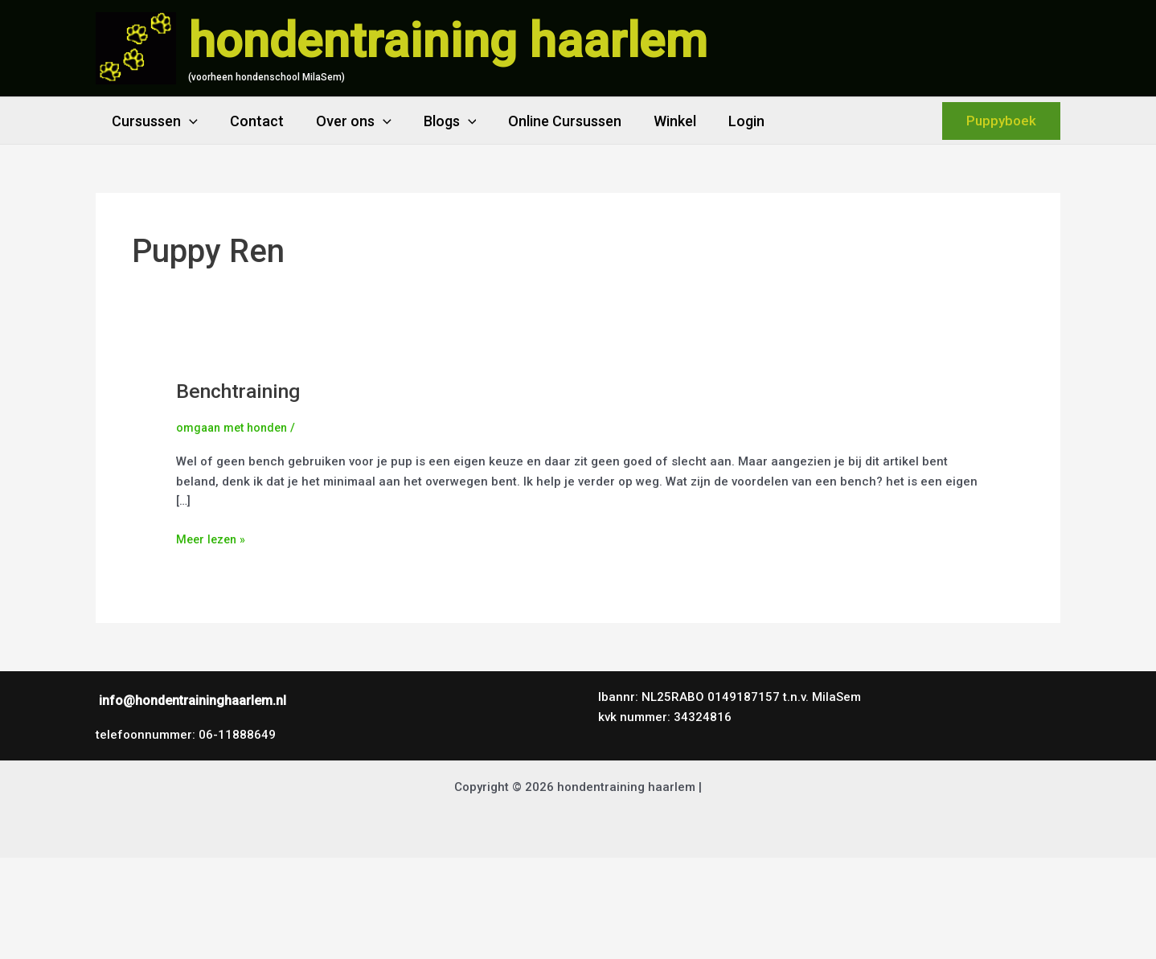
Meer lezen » (212, 538)
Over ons (345, 121)
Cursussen (153, 121)
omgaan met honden (235, 427)
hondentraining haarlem (447, 40)
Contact (252, 121)
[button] (187, 121)
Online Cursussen (550, 121)
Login (725, 121)
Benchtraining (242, 391)
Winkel (657, 121)
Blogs (438, 121)
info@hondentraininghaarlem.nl (192, 700)
